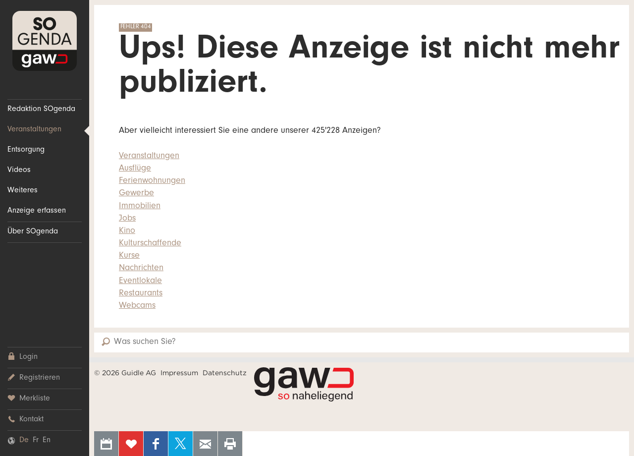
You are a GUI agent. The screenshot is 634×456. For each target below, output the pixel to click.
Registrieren (33, 378)
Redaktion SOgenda (41, 110)
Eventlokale (140, 281)
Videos (19, 170)
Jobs (127, 219)
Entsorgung (26, 150)
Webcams (137, 306)
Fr (36, 441)
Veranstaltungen (34, 130)
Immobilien (139, 206)
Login (22, 357)
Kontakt (25, 419)
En (47, 441)
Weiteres (22, 191)
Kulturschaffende (150, 243)
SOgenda (44, 41)
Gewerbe (136, 193)
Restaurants (140, 293)
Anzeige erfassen (36, 211)
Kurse (129, 256)
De (24, 441)
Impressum (179, 373)
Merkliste (28, 399)
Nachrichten (141, 268)
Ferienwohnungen (152, 181)
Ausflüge (135, 169)
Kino (127, 231)
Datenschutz (225, 373)
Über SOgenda (32, 232)
